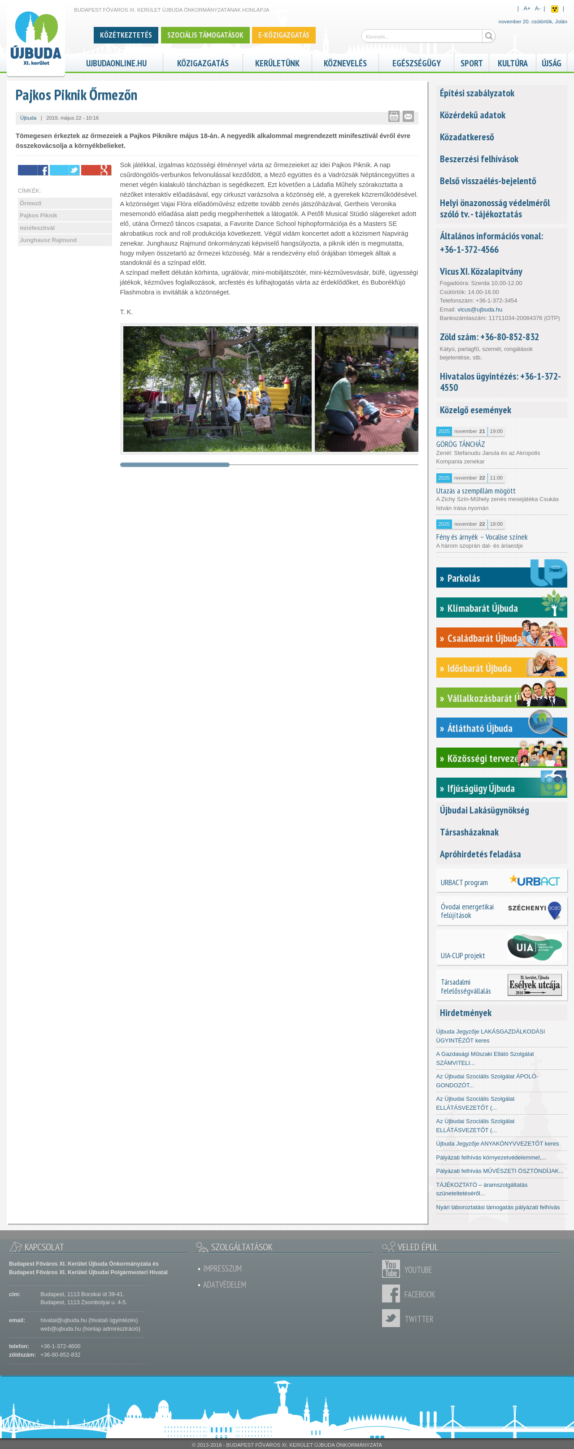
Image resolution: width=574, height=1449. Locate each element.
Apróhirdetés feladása (480, 854)
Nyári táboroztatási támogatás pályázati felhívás (498, 1207)
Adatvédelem (224, 1284)
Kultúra (513, 62)
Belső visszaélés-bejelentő (488, 180)
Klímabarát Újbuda (483, 607)
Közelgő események (475, 409)
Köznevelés (345, 62)
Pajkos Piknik (38, 215)
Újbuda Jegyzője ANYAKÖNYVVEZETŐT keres (497, 1143)
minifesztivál (37, 228)
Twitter (393, 1318)
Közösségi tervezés (485, 758)
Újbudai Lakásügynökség (484, 810)
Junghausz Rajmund (48, 240)
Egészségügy (416, 62)
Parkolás (464, 577)
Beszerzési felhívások (479, 158)
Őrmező (30, 203)
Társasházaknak (469, 832)
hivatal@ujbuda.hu (63, 1320)
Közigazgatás (203, 62)
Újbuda (28, 118)
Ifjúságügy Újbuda (481, 788)
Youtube (393, 1269)
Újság (551, 62)
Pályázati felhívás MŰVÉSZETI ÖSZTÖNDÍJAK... (500, 1171)
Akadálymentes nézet (555, 8)
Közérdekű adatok (472, 114)
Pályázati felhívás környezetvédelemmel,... (491, 1157)
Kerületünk (277, 62)
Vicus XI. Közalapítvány (481, 271)
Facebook (393, 1293)
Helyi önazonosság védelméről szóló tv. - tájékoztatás (495, 208)
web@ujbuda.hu (60, 1329)
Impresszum (222, 1268)
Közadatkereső (467, 136)
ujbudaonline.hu (116, 62)
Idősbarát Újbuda (480, 668)
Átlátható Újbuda (480, 728)
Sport (472, 62)
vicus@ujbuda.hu (479, 309)
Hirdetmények (465, 1012)
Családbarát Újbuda (485, 638)
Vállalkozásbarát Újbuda (494, 698)
